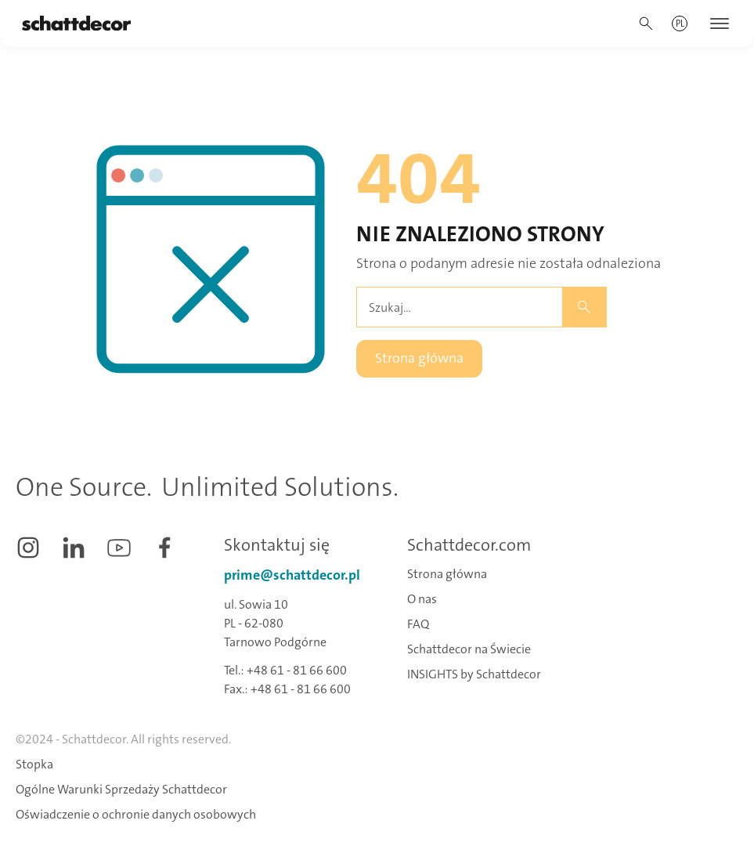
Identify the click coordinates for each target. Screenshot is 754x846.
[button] (680, 23)
